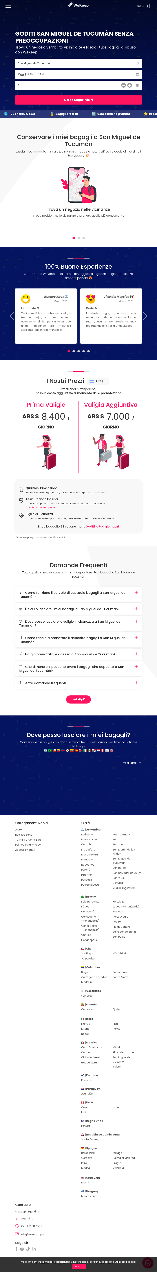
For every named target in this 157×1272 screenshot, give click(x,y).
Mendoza (87, 859)
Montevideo (88, 1196)
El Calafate (88, 849)
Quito (116, 1009)
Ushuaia (118, 883)
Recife (117, 921)
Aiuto (18, 829)
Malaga (117, 1153)
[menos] (124, 85)
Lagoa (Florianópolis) (126, 906)
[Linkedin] (35, 1249)
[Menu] (8, 7)
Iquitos (85, 1112)
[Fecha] (78, 74)
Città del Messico (92, 1057)
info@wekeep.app (32, 1234)
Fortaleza (119, 901)
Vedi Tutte (132, 763)
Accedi (148, 6)
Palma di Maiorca (124, 1158)
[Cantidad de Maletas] (78, 85)
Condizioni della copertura (41, 507)
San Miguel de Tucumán (122, 860)
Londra (85, 1126)
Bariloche (87, 834)
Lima (116, 1107)
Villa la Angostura (124, 888)
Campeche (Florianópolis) (90, 919)
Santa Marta (121, 977)
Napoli (85, 1034)
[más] (130, 85)
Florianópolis (89, 940)
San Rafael (119, 868)
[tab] (73, 238)
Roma (116, 1029)
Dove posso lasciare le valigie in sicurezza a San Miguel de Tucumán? (78, 623)
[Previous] (22, 198)
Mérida (117, 1047)
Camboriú (87, 911)
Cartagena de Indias (94, 977)
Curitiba (86, 935)
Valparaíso (88, 958)
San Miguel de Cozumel (122, 1059)
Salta (116, 839)
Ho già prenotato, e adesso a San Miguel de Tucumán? (78, 654)
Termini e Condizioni (28, 840)
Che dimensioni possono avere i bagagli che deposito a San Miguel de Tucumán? (78, 669)
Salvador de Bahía (124, 932)
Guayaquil (87, 1009)
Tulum (117, 1066)
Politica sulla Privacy (28, 844)
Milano (85, 1029)
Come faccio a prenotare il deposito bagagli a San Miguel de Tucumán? (78, 640)
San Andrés (120, 972)
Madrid (85, 1168)
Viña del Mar (120, 953)
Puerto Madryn (122, 834)
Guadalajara (89, 1062)
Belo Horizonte (90, 901)
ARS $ (97, 381)
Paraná (85, 869)
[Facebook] (17, 1249)
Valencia (118, 1168)
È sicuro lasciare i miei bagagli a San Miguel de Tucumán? (78, 609)
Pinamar (86, 875)
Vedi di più (78, 699)
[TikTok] (29, 1249)
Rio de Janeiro (122, 927)
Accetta (79, 1266)
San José (87, 995)
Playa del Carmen (124, 1052)
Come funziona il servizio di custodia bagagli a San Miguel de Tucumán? (78, 595)
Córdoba (86, 844)
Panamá (86, 1080)
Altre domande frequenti (78, 683)
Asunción (87, 1093)
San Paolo (119, 937)
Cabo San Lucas (91, 1047)
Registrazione (23, 835)
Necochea (87, 864)
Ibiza (84, 1163)
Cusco (85, 1107)
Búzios (85, 906)
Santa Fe (118, 878)
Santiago (87, 953)
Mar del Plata (89, 854)
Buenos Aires (89, 839)
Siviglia (117, 1163)
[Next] (134, 198)
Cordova (86, 1158)
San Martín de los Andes (124, 851)
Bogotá (85, 972)
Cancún (86, 1052)
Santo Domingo (91, 1139)
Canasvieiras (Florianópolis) (90, 928)
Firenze (85, 1024)
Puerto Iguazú (90, 885)
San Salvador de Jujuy (127, 873)
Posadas (86, 880)
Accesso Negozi (25, 850)
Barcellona (88, 1153)
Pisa (115, 1024)
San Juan (119, 844)
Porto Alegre (120, 916)
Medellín (86, 982)
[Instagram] (22, 1249)
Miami (85, 1182)
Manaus (118, 911)
